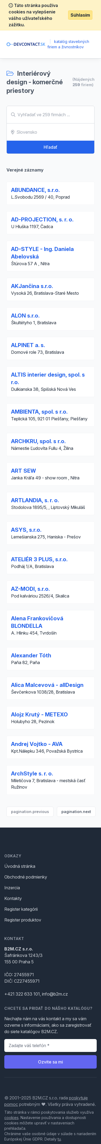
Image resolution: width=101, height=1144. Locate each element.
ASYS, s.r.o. (26, 530)
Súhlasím (80, 15)
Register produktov (22, 920)
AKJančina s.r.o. (32, 286)
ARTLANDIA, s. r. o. (35, 500)
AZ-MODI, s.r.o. (30, 589)
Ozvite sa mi (50, 1062)
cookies (11, 1117)
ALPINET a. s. (28, 345)
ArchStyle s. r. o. (32, 773)
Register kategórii (21, 909)
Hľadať (50, 147)
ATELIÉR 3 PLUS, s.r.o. (39, 559)
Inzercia (12, 887)
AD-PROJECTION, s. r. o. (42, 219)
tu (59, 1139)
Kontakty (13, 898)
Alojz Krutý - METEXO (39, 714)
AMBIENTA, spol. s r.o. (39, 412)
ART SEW (23, 471)
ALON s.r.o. (25, 315)
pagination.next (76, 811)
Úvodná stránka (19, 866)
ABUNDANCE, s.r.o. (35, 190)
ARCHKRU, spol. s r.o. (38, 441)
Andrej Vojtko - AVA (36, 744)
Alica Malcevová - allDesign (47, 685)
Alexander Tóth (31, 655)
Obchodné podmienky (25, 877)
